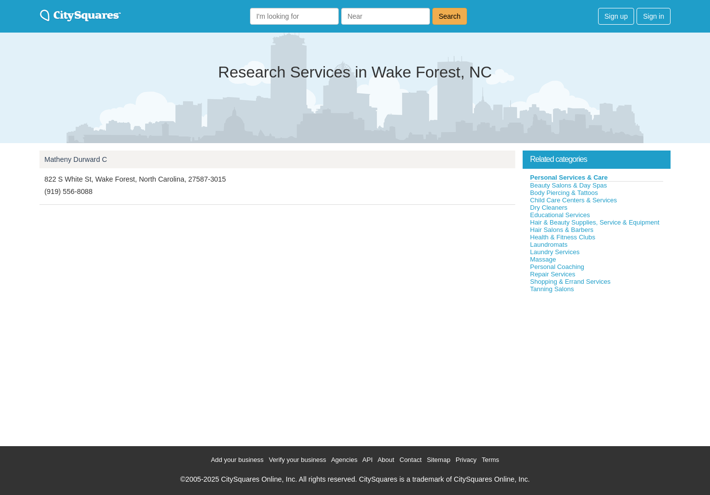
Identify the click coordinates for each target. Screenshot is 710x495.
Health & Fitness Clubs (562, 237)
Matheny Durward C (75, 159)
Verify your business (297, 459)
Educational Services (560, 215)
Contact (410, 459)
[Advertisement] (597, 367)
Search (450, 16)
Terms (490, 459)
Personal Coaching (557, 266)
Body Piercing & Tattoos (564, 192)
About (386, 459)
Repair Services (552, 274)
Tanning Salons (552, 289)
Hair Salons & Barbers (562, 229)
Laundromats (549, 244)
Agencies (344, 459)
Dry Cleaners (549, 207)
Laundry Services (554, 252)
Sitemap (439, 459)
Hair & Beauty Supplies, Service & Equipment (594, 222)
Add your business (237, 459)
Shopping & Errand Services (570, 281)
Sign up (616, 16)
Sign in (653, 16)
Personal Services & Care (569, 177)
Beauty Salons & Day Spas (568, 185)
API (367, 459)
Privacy (466, 459)
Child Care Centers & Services (573, 200)
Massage (543, 259)
